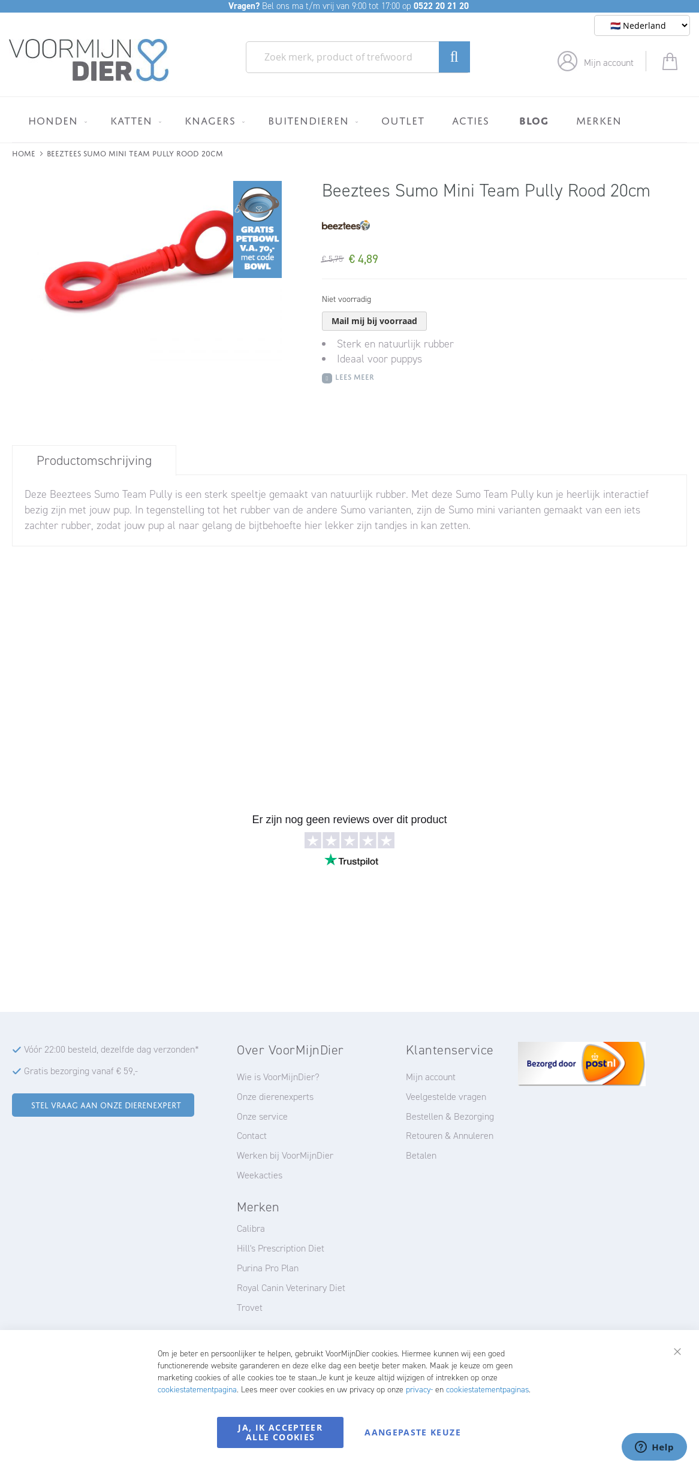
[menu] (349, 119)
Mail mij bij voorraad (374, 321)
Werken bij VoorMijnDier (285, 1155)
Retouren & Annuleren (449, 1135)
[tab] (94, 460)
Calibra (251, 1228)
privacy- (419, 1389)
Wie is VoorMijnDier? (278, 1077)
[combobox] (358, 57)
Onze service (262, 1116)
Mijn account (609, 62)
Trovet (250, 1307)
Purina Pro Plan (268, 1268)
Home (23, 152)
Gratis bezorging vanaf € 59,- (81, 1071)
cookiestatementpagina (197, 1389)
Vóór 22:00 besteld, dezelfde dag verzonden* (111, 1049)
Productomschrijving (94, 460)
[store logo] (89, 60)
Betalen (421, 1155)
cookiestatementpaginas (487, 1389)
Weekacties (259, 1175)
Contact (252, 1135)
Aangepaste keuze (412, 1432)
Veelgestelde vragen (446, 1096)
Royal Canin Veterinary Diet (291, 1287)
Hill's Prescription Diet (280, 1248)
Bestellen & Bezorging (450, 1116)
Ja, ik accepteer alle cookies (280, 1432)
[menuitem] (55, 120)
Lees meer (354, 376)
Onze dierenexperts (275, 1096)
